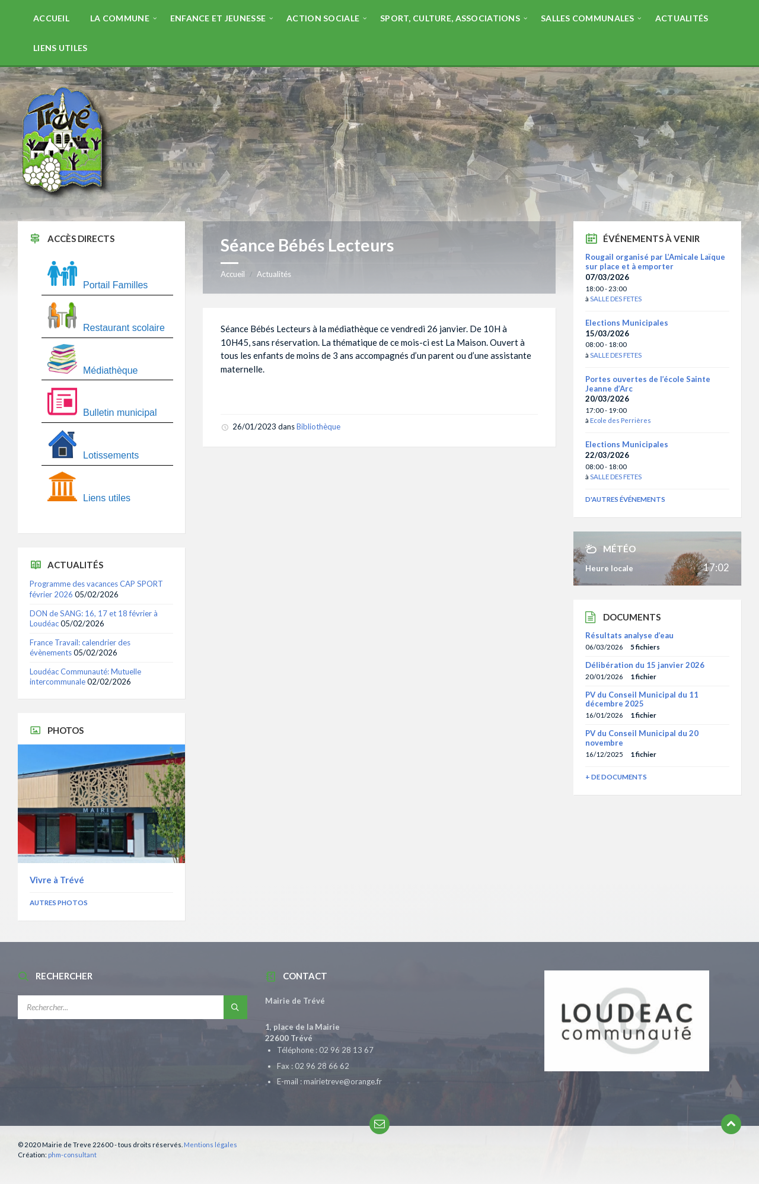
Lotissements (93, 455)
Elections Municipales (626, 322)
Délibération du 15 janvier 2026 (644, 665)
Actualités (274, 274)
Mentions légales (210, 1144)
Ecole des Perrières (620, 420)
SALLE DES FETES (616, 299)
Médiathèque (92, 370)
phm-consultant (72, 1154)
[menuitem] (51, 18)
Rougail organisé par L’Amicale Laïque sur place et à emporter (655, 261)
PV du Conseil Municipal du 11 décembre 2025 (642, 699)
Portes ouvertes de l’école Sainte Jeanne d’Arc (647, 383)
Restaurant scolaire (106, 328)
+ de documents (616, 777)
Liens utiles (88, 498)
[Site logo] (65, 198)
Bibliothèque (318, 426)
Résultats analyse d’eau (629, 635)
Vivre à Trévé (57, 879)
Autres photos (59, 902)
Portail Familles (97, 285)
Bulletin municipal (102, 413)
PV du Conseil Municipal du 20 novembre (642, 737)
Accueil (233, 274)
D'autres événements (625, 499)
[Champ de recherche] (132, 1007)
